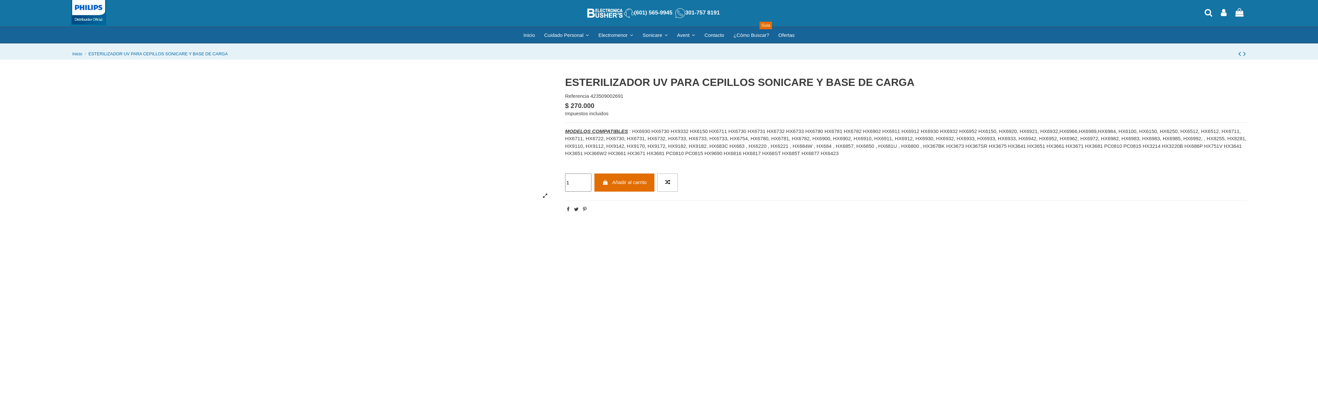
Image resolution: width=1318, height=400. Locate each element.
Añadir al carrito (624, 182)
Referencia (577, 96)
